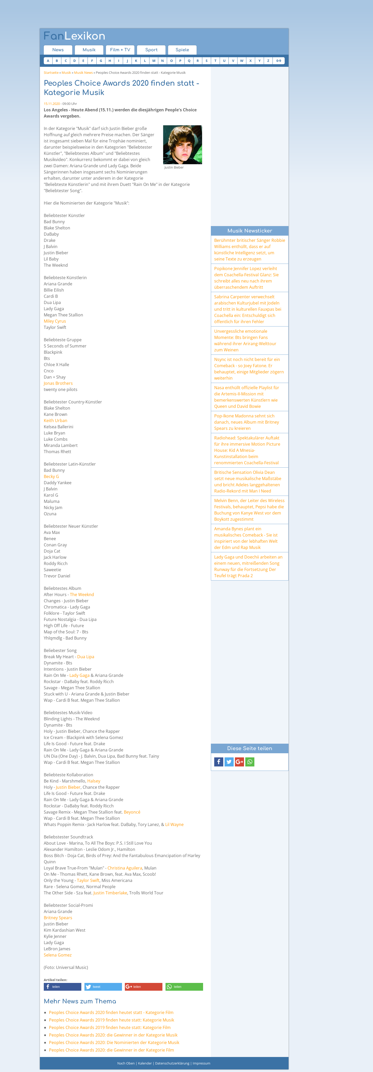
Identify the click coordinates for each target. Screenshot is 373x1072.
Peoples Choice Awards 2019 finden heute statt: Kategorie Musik (111, 1020)
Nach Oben (126, 1063)
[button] (62, 987)
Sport (151, 50)
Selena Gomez (58, 955)
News (58, 50)
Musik (89, 50)
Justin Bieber (68, 787)
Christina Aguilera (124, 868)
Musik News (83, 72)
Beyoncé (132, 812)
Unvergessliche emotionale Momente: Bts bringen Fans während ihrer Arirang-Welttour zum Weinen (245, 340)
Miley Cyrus (55, 321)
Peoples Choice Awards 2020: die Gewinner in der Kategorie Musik (113, 1035)
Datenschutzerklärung (172, 1063)
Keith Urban (55, 420)
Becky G (51, 476)
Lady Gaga (79, 675)
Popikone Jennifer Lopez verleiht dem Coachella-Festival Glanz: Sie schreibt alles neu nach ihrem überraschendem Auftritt (246, 278)
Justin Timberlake (110, 893)
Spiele (182, 50)
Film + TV (120, 50)
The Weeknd (82, 594)
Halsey (93, 781)
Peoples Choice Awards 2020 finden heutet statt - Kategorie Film (111, 1012)
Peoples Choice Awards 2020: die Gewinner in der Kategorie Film (111, 1050)
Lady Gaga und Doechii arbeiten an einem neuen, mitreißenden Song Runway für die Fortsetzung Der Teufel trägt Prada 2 (248, 566)
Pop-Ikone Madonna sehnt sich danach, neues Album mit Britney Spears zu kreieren (246, 422)
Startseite (51, 72)
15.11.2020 (52, 103)
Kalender (145, 1063)
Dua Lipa (85, 657)
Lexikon (74, 36)
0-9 (278, 60)
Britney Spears (58, 918)
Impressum (201, 1063)
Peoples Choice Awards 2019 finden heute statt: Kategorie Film (110, 1027)
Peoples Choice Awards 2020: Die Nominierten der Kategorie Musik (114, 1042)
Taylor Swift (88, 880)
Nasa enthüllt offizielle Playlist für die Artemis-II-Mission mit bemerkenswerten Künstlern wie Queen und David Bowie (246, 397)
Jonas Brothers (58, 383)
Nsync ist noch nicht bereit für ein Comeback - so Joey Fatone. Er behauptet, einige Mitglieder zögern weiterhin (249, 369)
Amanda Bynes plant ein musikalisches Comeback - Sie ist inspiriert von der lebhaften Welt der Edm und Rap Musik (246, 538)
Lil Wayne (174, 824)
